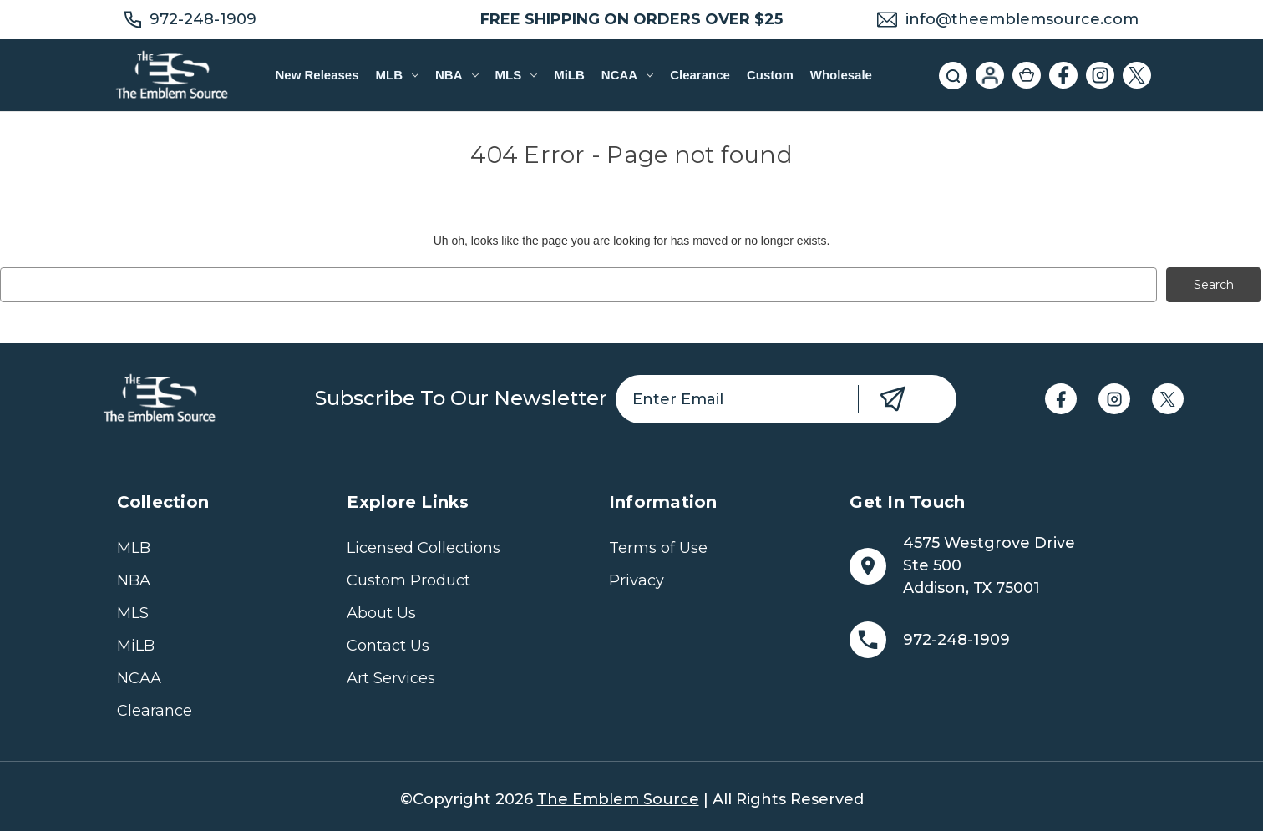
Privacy (636, 580)
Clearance (700, 75)
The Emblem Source (618, 799)
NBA (456, 75)
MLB (397, 75)
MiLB (569, 75)
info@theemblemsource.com (1022, 19)
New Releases (316, 75)
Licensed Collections (423, 548)
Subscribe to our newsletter (461, 398)
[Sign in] (989, 75)
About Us (381, 613)
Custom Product (408, 580)
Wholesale (841, 75)
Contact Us (388, 645)
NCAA (627, 75)
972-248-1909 (203, 19)
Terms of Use (658, 548)
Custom (770, 75)
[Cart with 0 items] (1026, 75)
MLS (516, 75)
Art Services (391, 678)
